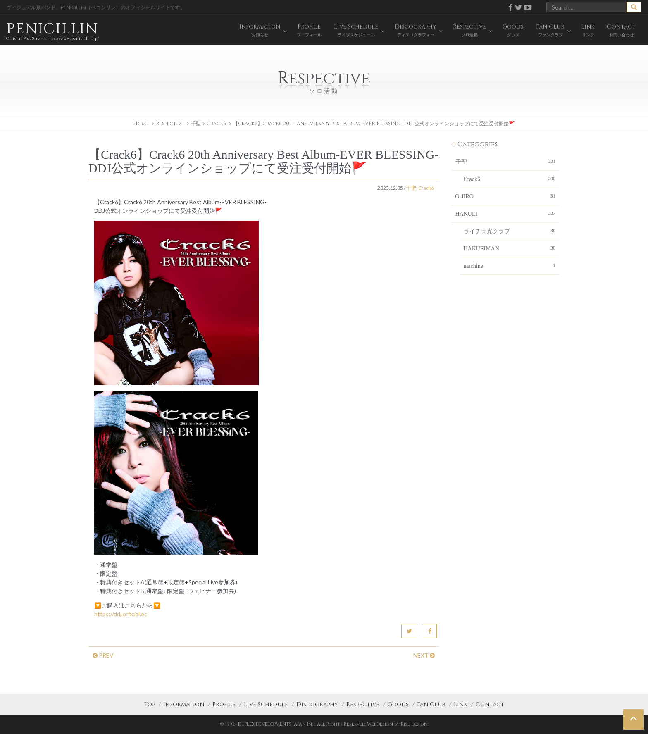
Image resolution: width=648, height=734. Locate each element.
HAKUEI (505, 213)
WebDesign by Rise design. (398, 724)
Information (183, 704)
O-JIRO (505, 196)
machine (510, 265)
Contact (490, 704)
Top (149, 704)
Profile (224, 704)
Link (460, 704)
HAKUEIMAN (510, 248)
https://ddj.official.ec (120, 613)
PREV (103, 655)
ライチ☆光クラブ (510, 230)
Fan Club (431, 704)
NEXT (424, 655)
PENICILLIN (52, 31)
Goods (398, 704)
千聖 (196, 123)
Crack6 (216, 123)
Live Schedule (266, 704)
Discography (317, 704)
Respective (362, 704)
